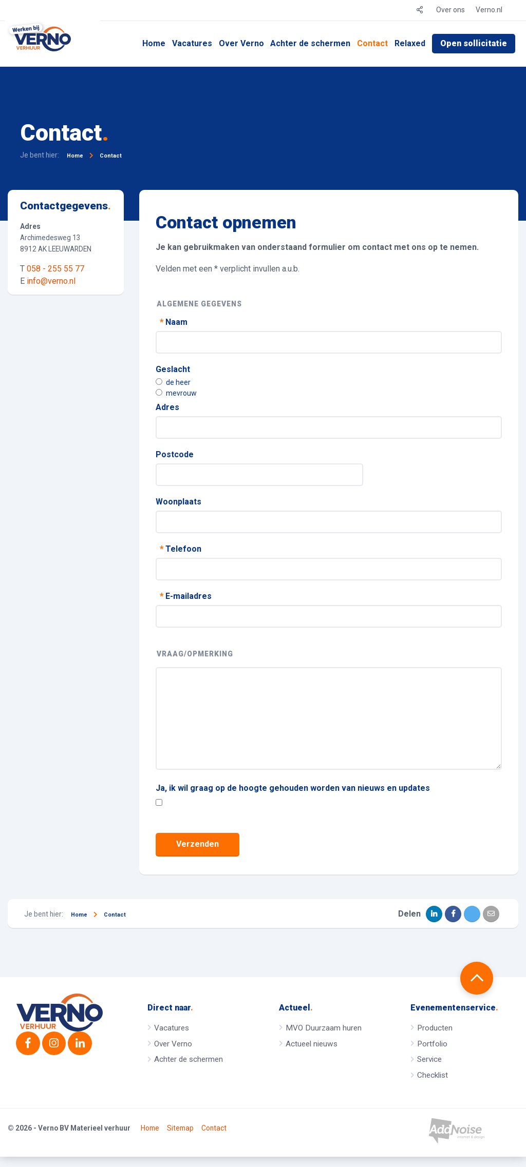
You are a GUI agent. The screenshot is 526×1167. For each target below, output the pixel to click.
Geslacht (173, 369)
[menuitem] (153, 43)
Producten (435, 1028)
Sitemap (180, 1138)
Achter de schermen (310, 43)
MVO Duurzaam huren (324, 1028)
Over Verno (241, 43)
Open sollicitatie (473, 43)
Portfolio (432, 1043)
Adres (167, 407)
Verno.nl (489, 10)
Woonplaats (178, 502)
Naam (172, 322)
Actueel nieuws (311, 1043)
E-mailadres (185, 596)
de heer (173, 382)
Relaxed (409, 43)
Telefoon (179, 549)
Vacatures (192, 43)
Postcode (175, 454)
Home (153, 43)
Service (429, 1059)
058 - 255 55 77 (55, 269)
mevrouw (176, 393)
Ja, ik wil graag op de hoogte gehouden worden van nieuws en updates (293, 788)
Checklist (432, 1075)
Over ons (450, 10)
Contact (372, 43)
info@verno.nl (51, 281)
